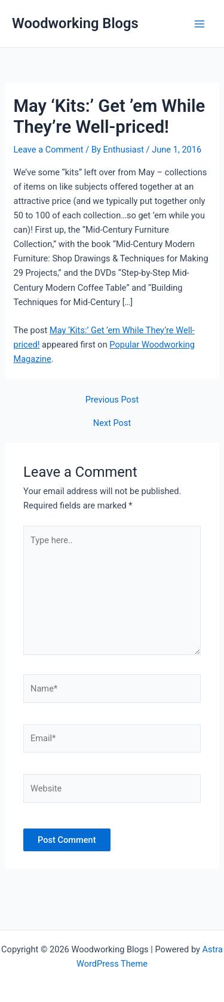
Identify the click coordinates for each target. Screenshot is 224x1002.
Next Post (112, 423)
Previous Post (112, 399)
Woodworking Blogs (75, 23)
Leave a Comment (48, 149)
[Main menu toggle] (199, 23)
